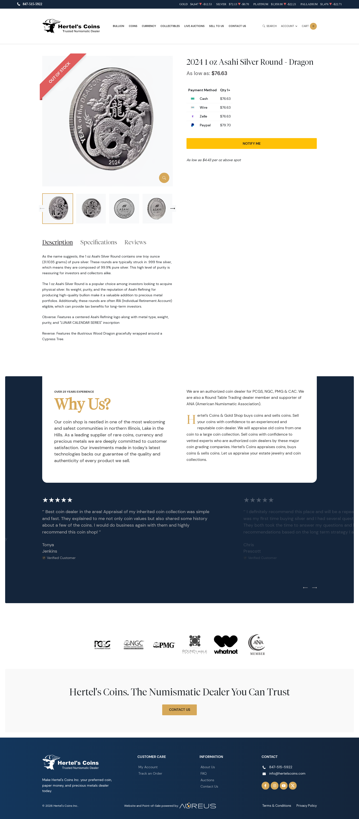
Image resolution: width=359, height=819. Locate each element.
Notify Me (252, 143)
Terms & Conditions (279, 805)
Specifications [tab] (98, 242)
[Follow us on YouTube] (284, 786)
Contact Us (237, 26)
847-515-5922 (32, 4)
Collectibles (170, 26)
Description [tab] (57, 242)
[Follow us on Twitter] (293, 786)
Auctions (207, 780)
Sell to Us (216, 26)
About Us (207, 767)
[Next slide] (172, 208)
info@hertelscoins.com (287, 773)
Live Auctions (194, 26)
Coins (133, 26)
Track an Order (150, 773)
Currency (149, 26)
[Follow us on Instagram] (275, 786)
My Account (148, 767)
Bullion (118, 26)
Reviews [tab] (135, 242)
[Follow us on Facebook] (265, 786)
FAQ (203, 773)
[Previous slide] (42, 208)
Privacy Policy (307, 805)
